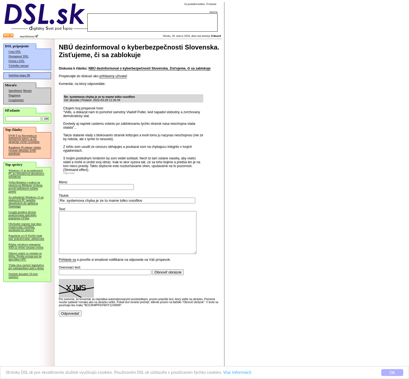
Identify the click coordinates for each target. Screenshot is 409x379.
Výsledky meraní (19, 65)
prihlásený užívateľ (113, 76)
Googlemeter (16, 99)
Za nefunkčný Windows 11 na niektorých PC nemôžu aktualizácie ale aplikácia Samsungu (26, 202)
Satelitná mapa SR (19, 75)
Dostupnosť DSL (19, 56)
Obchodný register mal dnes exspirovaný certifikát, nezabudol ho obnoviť (25, 226)
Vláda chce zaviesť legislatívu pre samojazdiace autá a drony (26, 267)
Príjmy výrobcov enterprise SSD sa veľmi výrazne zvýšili (26, 246)
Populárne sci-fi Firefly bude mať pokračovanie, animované (26, 237)
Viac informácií (237, 372)
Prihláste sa (67, 268)
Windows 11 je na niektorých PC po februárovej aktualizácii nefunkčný (26, 173)
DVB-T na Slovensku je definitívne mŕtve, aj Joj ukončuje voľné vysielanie (24, 138)
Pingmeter (15, 95)
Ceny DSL (15, 51)
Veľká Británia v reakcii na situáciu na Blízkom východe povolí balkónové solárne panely (26, 187)
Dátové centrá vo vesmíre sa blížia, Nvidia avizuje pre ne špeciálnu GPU (25, 256)
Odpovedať (69, 173)
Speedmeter (15, 90)
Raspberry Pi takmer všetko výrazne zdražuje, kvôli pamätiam (25, 150)
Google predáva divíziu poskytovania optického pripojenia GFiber (23, 215)
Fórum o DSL (17, 60)
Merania (27, 90)
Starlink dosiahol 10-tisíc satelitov (23, 275)
